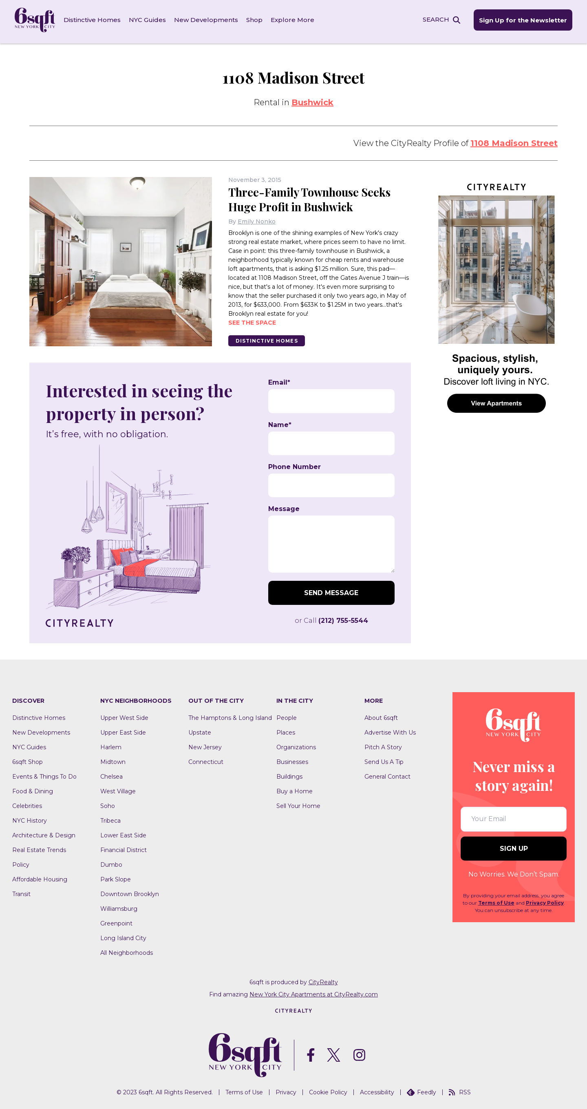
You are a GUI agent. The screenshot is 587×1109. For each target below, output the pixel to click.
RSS (460, 1090)
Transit (21, 891)
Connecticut (205, 759)
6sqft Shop (27, 759)
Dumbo (111, 862)
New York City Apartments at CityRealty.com (313, 992)
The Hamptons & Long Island (230, 715)
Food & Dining (32, 788)
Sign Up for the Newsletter (521, 20)
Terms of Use (496, 900)
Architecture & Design (43, 833)
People (286, 715)
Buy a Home (294, 788)
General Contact (387, 774)
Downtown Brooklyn (129, 891)
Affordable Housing (39, 877)
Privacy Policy (545, 900)
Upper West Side (124, 715)
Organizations (296, 744)
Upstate (199, 730)
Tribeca (110, 818)
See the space (252, 319)
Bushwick (312, 100)
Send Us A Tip (384, 759)
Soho (107, 803)
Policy (20, 862)
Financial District (123, 847)
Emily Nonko (257, 218)
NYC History (29, 818)
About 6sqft (381, 715)
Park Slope (115, 877)
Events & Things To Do (44, 774)
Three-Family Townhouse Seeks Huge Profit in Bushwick (312, 197)
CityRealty (323, 979)
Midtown (113, 759)
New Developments (208, 20)
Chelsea (111, 774)
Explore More (294, 20)
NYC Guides (149, 20)
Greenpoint (116, 921)
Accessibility (377, 1090)
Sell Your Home (298, 803)
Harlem (110, 744)
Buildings (289, 774)
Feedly (421, 1090)
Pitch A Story (383, 744)
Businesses (292, 759)
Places (285, 730)
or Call (331, 618)
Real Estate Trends (39, 847)
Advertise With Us (390, 730)
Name (279, 422)
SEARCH (433, 20)
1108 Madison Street (514, 141)
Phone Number (294, 464)
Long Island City (123, 935)
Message (284, 506)
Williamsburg (118, 906)
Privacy (286, 1090)
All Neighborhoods (126, 950)
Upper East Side (123, 730)
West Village (118, 788)
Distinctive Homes (93, 20)
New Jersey (205, 744)
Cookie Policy (328, 1090)
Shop (256, 20)
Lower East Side (123, 833)
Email (279, 380)
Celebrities (27, 803)
